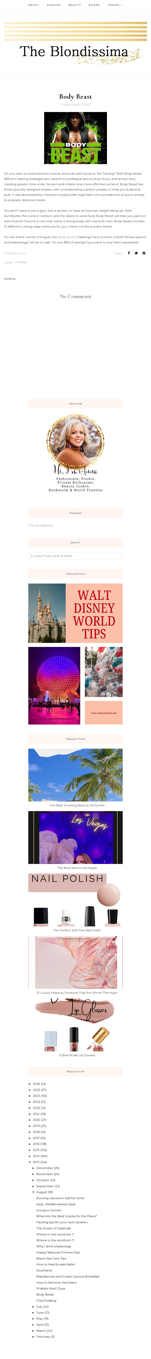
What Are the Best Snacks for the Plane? (66, 1216)
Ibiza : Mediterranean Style (56, 1204)
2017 (36, 1138)
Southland (44, 1270)
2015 (36, 1150)
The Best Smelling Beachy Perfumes (77, 805)
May (39, 1318)
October (42, 1180)
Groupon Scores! (48, 1210)
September (45, 1186)
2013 (36, 1162)
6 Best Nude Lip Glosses (77, 1055)
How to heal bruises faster (55, 1264)
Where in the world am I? (55, 1234)
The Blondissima (40, 525)
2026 (36, 1084)
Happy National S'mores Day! (58, 1252)
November (44, 1174)
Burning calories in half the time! (60, 1198)
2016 (36, 1144)
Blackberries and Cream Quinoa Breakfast (67, 1276)
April (39, 1324)
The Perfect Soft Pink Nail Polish (77, 930)
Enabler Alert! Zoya (50, 1288)
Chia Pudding (46, 1300)
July (39, 1306)
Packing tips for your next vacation (62, 1222)
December (44, 1168)
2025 (36, 1090)
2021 (36, 1114)
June (40, 1312)
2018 (36, 1132)
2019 (36, 1126)
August (41, 1192)
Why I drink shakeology (53, 1246)
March (41, 1331)
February (43, 1336)
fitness (21, 262)
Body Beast (66, 237)
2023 (36, 1102)
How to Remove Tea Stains (56, 1282)
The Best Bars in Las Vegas (77, 868)
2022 (36, 1108)
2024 (36, 1096)
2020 (36, 1120)
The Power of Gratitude (53, 1228)
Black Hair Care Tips (51, 1258)
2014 (36, 1156)
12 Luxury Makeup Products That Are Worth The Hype (77, 993)
